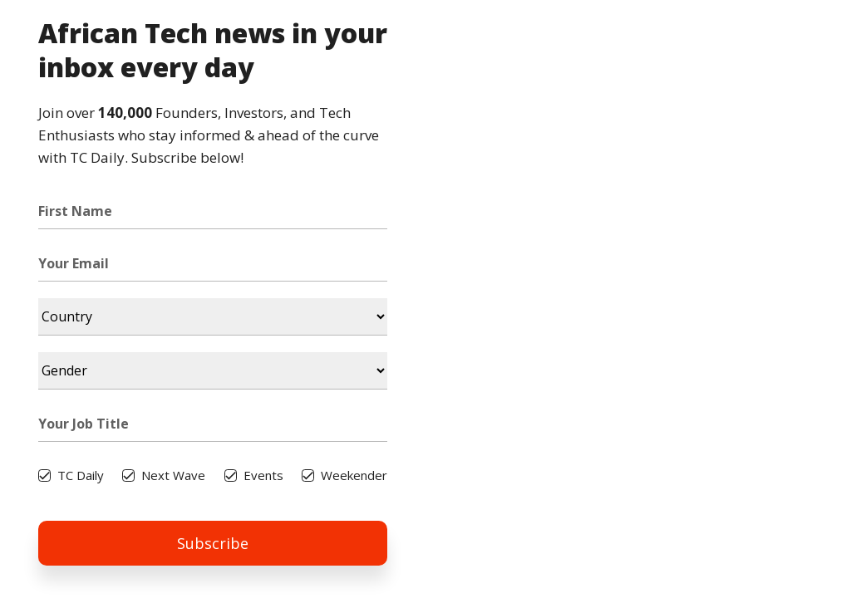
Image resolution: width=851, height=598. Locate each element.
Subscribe (212, 543)
